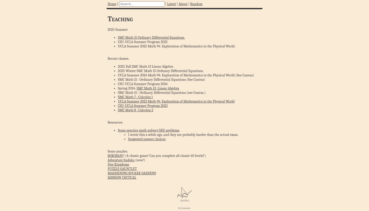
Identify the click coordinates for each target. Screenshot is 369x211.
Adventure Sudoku (121, 160)
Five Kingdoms (118, 164)
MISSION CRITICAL (122, 177)
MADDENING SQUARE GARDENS (132, 173)
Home (112, 4)
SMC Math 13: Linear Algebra (158, 88)
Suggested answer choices (147, 139)
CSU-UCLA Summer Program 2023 (143, 106)
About (183, 4)
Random (196, 4)
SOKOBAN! (115, 156)
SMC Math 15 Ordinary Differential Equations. (151, 37)
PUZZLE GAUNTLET (122, 169)
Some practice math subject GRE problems (148, 130)
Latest (171, 4)
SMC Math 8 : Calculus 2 (135, 110)
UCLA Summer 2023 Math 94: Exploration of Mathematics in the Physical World (176, 101)
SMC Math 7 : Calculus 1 (135, 97)
